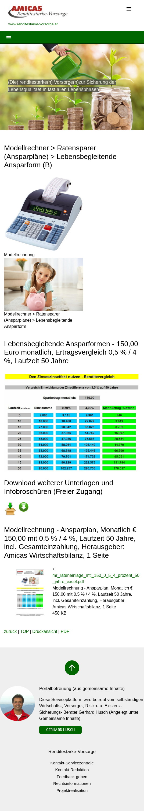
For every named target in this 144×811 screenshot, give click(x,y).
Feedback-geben (72, 776)
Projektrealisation (72, 790)
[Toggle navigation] (129, 9)
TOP (24, 631)
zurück (10, 631)
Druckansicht (44, 631)
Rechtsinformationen (72, 783)
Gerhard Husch (60, 729)
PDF (65, 631)
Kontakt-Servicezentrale (71, 763)
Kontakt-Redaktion (72, 769)
